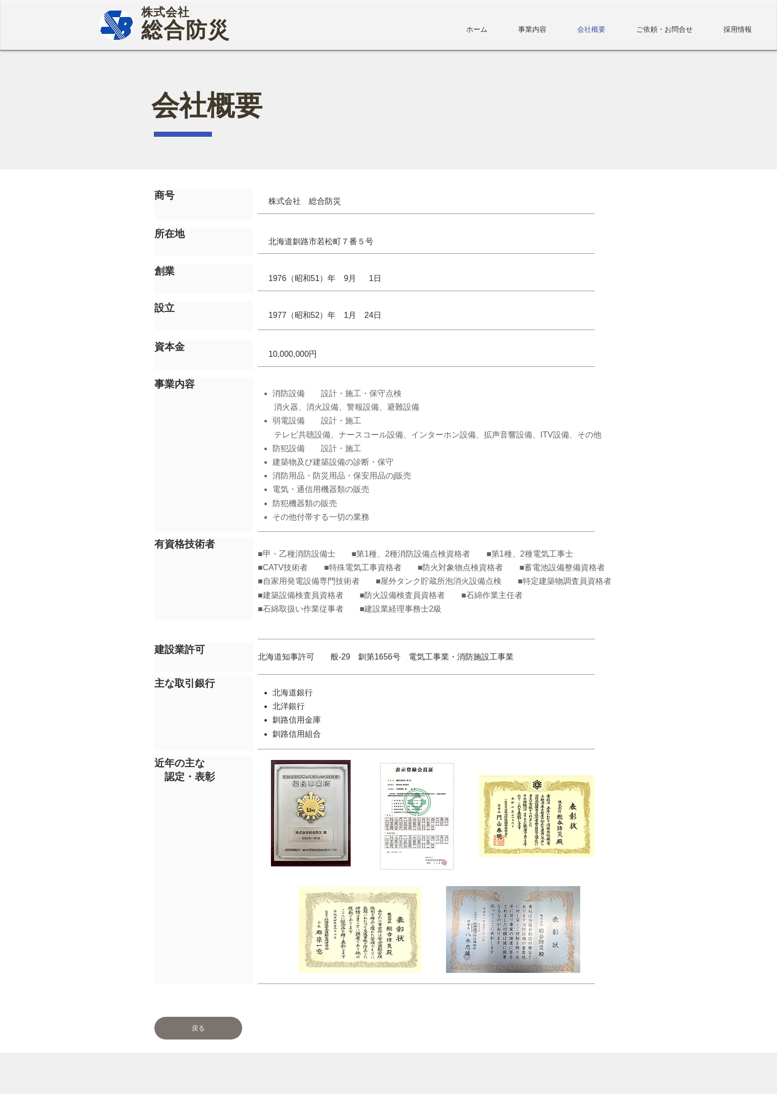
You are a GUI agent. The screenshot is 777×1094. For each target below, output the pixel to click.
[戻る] (198, 1028)
